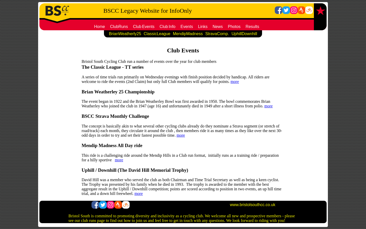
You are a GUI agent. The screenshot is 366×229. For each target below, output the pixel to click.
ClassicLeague (157, 34)
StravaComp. (217, 34)
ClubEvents (144, 26)
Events (186, 26)
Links (202, 26)
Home (99, 26)
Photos (234, 26)
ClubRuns (119, 26)
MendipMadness (188, 34)
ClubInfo (167, 26)
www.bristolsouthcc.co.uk (252, 205)
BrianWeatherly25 (125, 34)
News (218, 26)
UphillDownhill (244, 34)
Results (252, 26)
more (235, 81)
